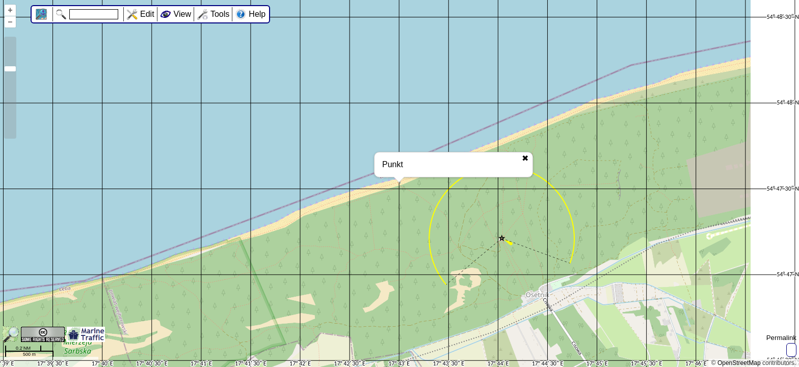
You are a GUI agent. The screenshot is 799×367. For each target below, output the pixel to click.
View (182, 14)
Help (257, 14)
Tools (219, 14)
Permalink (781, 338)
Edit (147, 14)
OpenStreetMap (739, 362)
